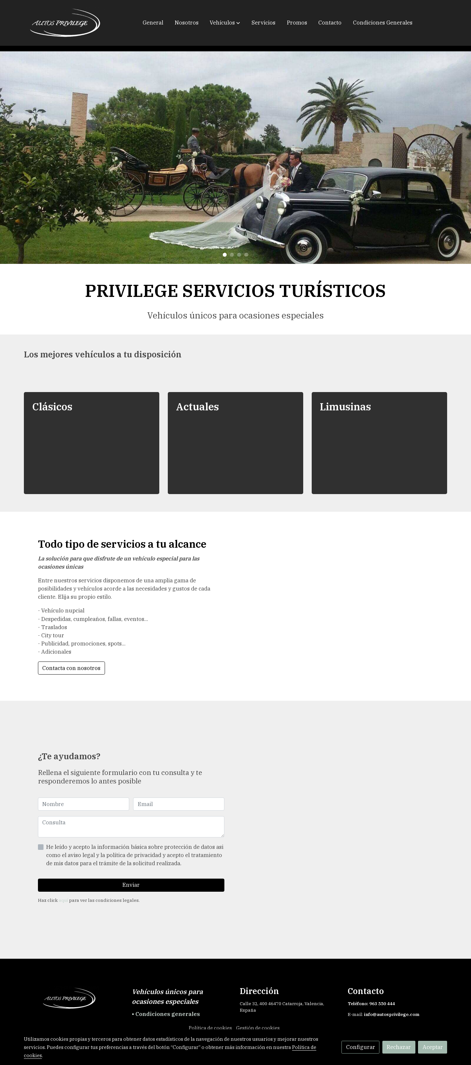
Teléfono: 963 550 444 (372, 1003)
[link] (65, 23)
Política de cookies (210, 1028)
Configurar (360, 1047)
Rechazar (399, 1047)
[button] (225, 22)
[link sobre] (73, 998)
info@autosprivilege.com (391, 1014)
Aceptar (433, 1047)
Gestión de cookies (258, 1028)
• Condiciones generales (166, 1014)
